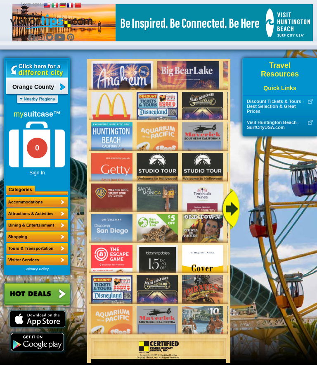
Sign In (37, 173)
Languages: (32, 4)
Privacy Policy (37, 269)
